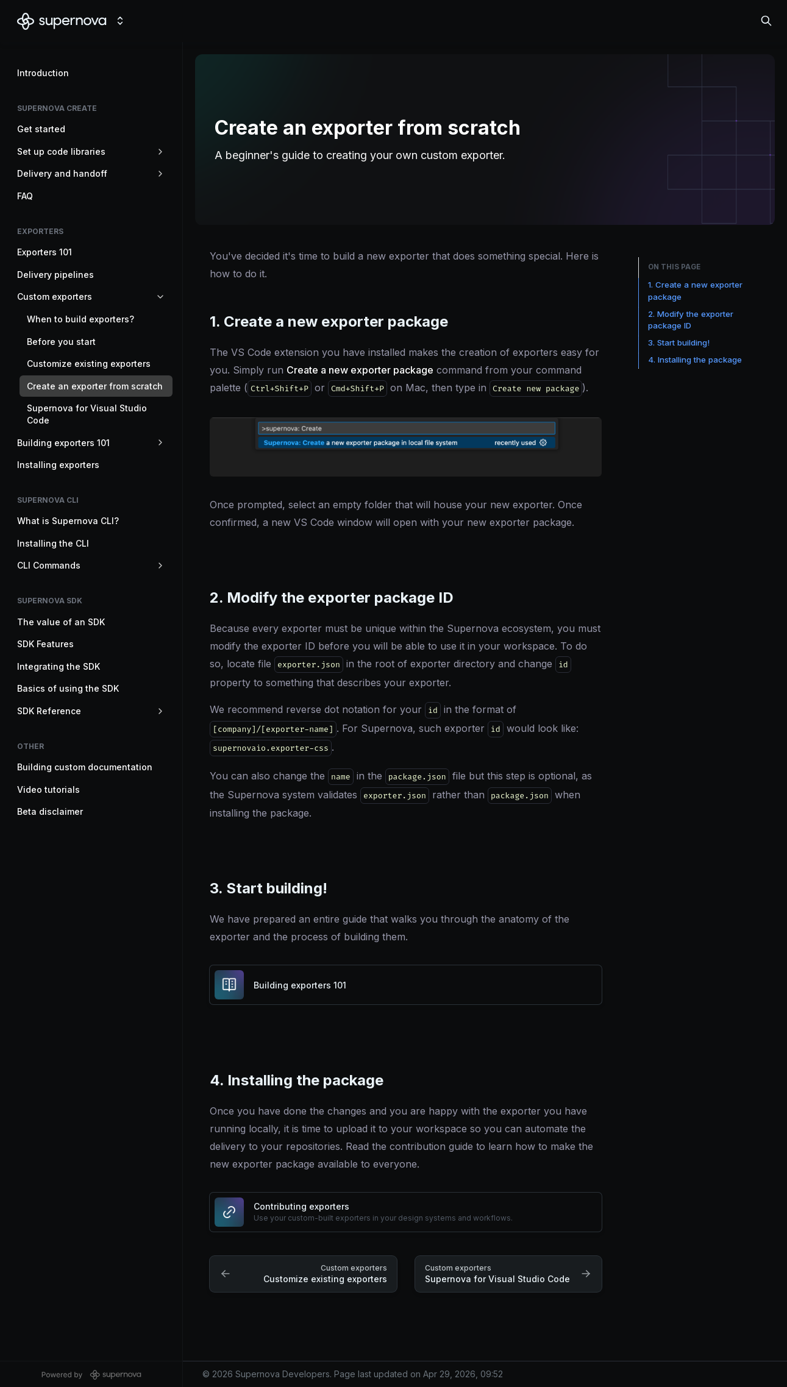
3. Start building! (679, 342)
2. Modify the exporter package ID (690, 320)
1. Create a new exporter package (695, 291)
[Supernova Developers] (62, 21)
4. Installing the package (695, 359)
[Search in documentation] (766, 21)
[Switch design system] (120, 21)
